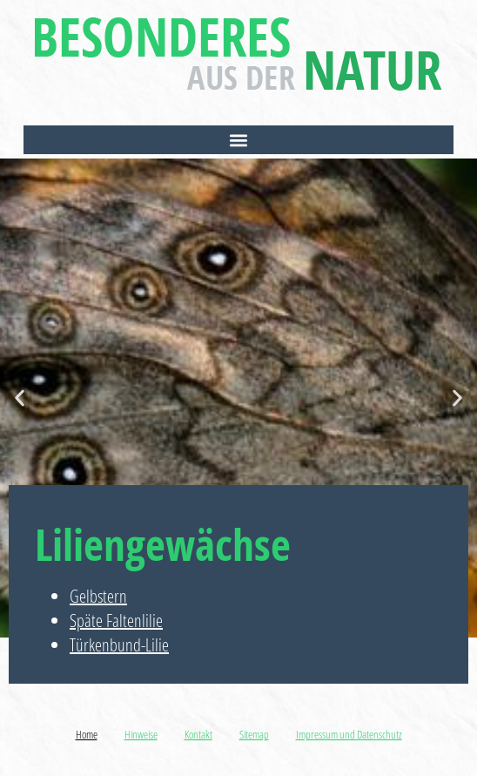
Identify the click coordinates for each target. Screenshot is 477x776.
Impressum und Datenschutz (349, 734)
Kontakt (198, 734)
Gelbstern (98, 596)
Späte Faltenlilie (116, 620)
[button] (238, 139)
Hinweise (141, 734)
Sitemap (254, 734)
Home (86, 734)
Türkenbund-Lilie (119, 645)
